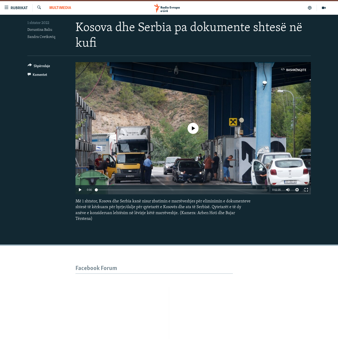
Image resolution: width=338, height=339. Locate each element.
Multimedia (60, 8)
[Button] (39, 67)
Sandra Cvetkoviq (41, 37)
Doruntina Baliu (39, 30)
